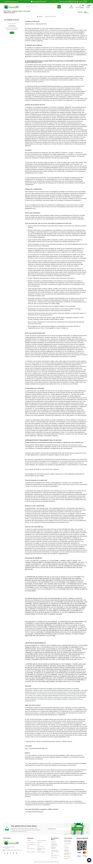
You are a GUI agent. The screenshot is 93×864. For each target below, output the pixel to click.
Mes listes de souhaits (67, 853)
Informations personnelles (67, 841)
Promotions (80, 12)
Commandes (67, 843)
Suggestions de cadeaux (41, 849)
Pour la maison (31, 842)
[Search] (59, 6)
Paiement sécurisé (53, 848)
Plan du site (54, 857)
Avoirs (66, 845)
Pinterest (10, 853)
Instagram (13, 853)
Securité (39, 842)
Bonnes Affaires (31, 851)
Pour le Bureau (31, 848)
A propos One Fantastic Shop (55, 851)
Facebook (4, 853)
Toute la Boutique (41, 840)
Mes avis (66, 858)
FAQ (52, 853)
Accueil (29, 840)
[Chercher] (40, 6)
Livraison (53, 842)
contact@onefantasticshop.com (13, 850)
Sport (38, 844)
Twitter (7, 853)
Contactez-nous (55, 855)
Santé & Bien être (31, 844)
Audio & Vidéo (40, 846)
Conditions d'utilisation (54, 844)
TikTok (16, 853)
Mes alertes (67, 856)
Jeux (28, 846)
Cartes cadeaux (85, 12)
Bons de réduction (66, 850)
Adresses (66, 847)
